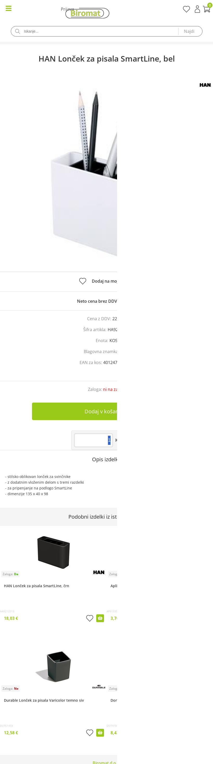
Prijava (197, 9)
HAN (124, 351)
